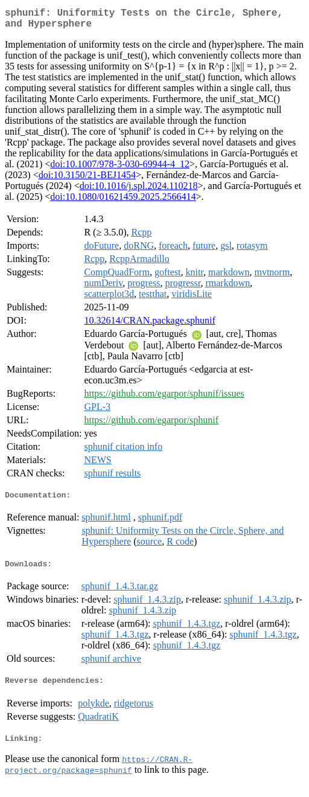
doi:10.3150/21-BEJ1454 (87, 179)
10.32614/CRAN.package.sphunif (149, 325)
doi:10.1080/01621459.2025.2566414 (123, 201)
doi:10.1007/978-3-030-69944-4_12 (120, 169)
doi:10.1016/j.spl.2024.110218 (139, 190)
